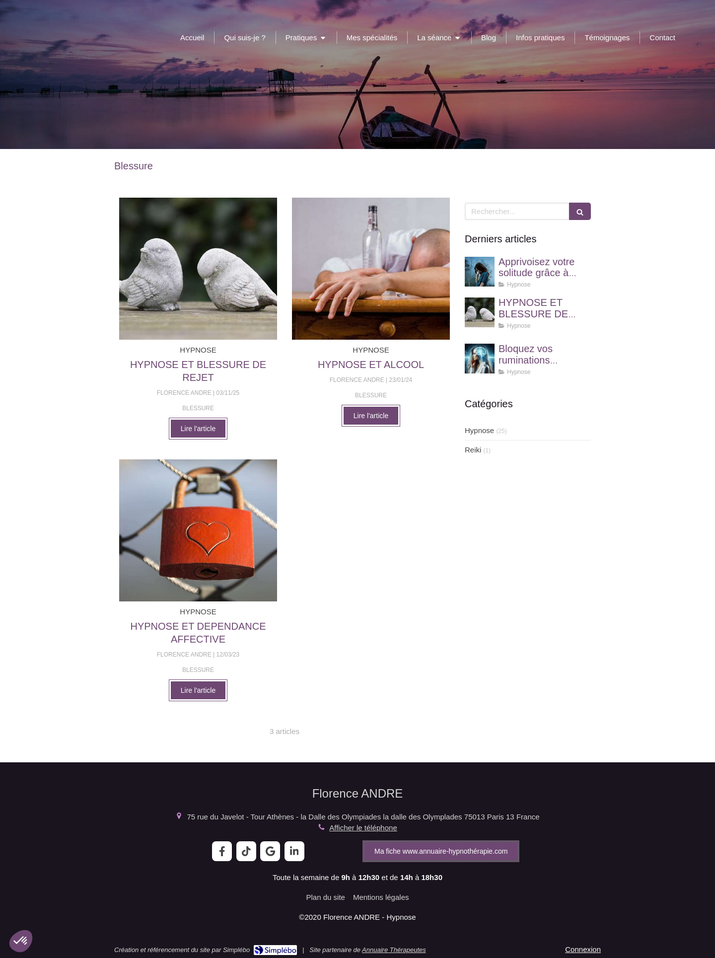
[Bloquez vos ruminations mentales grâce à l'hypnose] (480, 358)
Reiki (473, 449)
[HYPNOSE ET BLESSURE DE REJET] (198, 269)
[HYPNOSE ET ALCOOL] (371, 269)
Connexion (583, 949)
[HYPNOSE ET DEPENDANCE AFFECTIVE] (198, 530)
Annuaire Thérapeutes (394, 950)
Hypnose (479, 430)
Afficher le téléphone (363, 827)
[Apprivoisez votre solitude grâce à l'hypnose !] (480, 272)
